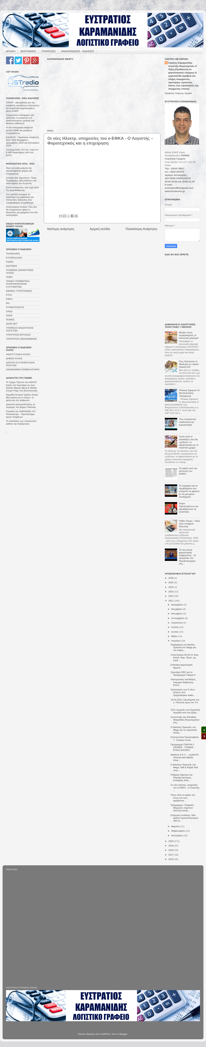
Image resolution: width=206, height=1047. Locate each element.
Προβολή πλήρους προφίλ (178, 93)
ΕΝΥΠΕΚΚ (11, 266)
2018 (171, 850)
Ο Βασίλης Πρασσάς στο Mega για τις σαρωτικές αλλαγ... (184, 730)
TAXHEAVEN (13, 253)
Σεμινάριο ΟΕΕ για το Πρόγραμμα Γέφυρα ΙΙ (183, 673)
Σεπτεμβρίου (178, 618)
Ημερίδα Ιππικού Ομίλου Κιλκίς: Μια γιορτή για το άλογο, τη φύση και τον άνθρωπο (22, 397)
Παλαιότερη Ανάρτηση (141, 229)
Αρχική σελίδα (100, 229)
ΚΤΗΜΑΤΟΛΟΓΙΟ (15, 307)
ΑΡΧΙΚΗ (10, 51)
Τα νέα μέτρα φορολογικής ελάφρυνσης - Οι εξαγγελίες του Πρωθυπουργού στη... (187, 557)
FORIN (9, 262)
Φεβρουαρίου (178, 831)
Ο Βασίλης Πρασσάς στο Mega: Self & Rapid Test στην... (184, 767)
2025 (171, 582)
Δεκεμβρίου (177, 604)
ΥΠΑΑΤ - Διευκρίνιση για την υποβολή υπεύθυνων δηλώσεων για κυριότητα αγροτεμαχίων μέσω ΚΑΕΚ (22, 106)
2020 (171, 841)
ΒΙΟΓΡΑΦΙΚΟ (28, 51)
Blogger (123, 1034)
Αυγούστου (177, 622)
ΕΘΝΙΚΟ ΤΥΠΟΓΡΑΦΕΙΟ (19, 291)
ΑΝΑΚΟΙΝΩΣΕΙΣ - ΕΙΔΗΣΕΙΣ (77, 51)
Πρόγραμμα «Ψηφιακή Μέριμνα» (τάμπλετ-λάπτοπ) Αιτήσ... (182, 808)
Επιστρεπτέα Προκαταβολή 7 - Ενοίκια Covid (184, 738)
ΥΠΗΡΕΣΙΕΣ (48, 51)
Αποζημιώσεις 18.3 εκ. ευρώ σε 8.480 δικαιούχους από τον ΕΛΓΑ (22, 152)
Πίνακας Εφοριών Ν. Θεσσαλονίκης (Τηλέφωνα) (189, 393)
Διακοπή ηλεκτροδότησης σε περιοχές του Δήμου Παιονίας (21, 405)
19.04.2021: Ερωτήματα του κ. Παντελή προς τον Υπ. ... (185, 702)
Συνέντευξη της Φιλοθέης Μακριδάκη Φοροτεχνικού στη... (185, 720)
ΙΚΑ (8, 303)
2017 (171, 854)
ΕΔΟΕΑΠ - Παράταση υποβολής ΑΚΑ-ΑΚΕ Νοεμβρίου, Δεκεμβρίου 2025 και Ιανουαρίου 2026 (22, 141)
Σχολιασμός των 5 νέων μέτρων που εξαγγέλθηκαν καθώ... (183, 692)
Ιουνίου (175, 632)
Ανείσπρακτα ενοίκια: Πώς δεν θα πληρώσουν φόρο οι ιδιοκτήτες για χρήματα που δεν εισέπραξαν (22, 211)
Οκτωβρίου (177, 613)
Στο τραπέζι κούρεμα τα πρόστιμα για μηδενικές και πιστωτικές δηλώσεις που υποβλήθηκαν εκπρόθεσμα (20, 198)
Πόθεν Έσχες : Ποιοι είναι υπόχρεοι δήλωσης (189, 524)
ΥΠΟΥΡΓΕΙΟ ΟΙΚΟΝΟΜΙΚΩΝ (21, 339)
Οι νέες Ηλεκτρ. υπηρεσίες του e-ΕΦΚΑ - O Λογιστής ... (185, 788)
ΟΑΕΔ (9, 311)
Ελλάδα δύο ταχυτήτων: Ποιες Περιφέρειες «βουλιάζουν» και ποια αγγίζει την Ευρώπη (21, 181)
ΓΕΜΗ (9, 277)
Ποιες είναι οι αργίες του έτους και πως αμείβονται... (183, 798)
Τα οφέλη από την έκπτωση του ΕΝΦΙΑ (188, 471)
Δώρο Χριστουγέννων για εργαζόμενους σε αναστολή (188, 507)
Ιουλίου (175, 627)
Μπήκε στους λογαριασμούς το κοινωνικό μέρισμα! (188, 335)
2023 (171, 591)
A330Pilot (105, 1034)
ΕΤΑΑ (9, 295)
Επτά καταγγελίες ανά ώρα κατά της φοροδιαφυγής (22, 188)
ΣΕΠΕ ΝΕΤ (12, 323)
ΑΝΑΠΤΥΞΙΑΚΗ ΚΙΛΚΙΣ (18, 354)
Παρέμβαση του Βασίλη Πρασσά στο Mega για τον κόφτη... (183, 647)
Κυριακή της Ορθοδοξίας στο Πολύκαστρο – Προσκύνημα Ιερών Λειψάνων (21, 414)
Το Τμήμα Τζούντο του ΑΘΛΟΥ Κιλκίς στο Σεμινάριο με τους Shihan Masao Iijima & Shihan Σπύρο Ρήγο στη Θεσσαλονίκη (21, 386)
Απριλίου (176, 640)
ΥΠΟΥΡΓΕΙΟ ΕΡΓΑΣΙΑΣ (18, 334)
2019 (171, 845)
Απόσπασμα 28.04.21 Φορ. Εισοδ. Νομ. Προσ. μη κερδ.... (185, 658)
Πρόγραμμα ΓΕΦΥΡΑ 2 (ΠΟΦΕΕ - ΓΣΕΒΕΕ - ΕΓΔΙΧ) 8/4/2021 (183, 747)
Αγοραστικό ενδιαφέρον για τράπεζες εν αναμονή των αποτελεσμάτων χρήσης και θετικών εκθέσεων (20, 119)
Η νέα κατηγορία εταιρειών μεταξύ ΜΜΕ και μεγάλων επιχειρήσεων (19, 130)
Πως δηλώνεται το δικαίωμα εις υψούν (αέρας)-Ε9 (189, 364)
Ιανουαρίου (177, 835)
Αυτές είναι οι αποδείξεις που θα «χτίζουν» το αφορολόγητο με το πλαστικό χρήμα (188, 442)
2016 (171, 859)
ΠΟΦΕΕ (10, 319)
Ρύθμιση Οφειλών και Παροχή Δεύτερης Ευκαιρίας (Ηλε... (182, 778)
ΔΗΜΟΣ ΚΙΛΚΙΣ (14, 358)
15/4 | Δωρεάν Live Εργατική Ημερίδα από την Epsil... (185, 711)
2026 (171, 578)
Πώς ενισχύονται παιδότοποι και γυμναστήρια (187, 422)
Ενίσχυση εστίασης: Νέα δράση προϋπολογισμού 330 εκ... (184, 818)
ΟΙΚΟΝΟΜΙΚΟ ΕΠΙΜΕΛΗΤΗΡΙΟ (22, 369)
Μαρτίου (175, 826)
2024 (171, 587)
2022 (171, 596)
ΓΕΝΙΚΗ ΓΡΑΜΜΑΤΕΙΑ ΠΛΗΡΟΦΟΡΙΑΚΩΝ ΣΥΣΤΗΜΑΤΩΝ (18, 284)
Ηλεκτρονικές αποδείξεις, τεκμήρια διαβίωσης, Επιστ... (183, 682)
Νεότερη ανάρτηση (60, 229)
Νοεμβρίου (177, 609)
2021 (171, 600)
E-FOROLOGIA (14, 257)
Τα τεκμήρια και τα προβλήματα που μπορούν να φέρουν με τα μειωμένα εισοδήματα (189, 491)
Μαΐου (174, 636)
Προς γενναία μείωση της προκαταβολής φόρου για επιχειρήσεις (19, 171)
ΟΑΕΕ (9, 315)
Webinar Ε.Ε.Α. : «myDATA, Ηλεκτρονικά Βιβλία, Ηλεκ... (185, 757)
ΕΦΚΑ (9, 299)
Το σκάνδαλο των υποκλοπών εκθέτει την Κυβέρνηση (21, 422)
